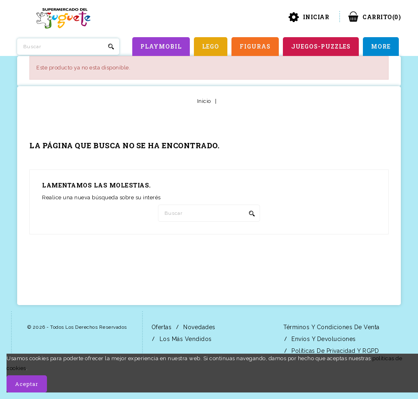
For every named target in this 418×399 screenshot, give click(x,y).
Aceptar (26, 384)
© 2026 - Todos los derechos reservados (77, 327)
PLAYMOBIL (161, 46)
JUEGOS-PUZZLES (321, 46)
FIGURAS (255, 46)
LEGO (210, 46)
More (381, 46)
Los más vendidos (185, 339)
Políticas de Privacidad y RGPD (334, 351)
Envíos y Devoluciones (323, 339)
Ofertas (160, 327)
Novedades (199, 327)
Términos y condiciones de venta (331, 327)
